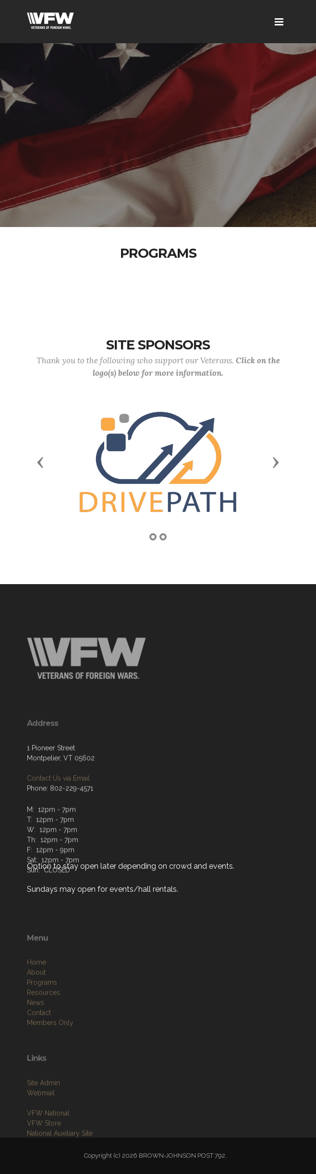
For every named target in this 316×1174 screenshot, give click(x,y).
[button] (40, 462)
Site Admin (43, 1111)
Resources (43, 1028)
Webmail (41, 1122)
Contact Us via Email (58, 803)
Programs (42, 1018)
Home (36, 998)
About (36, 1008)
